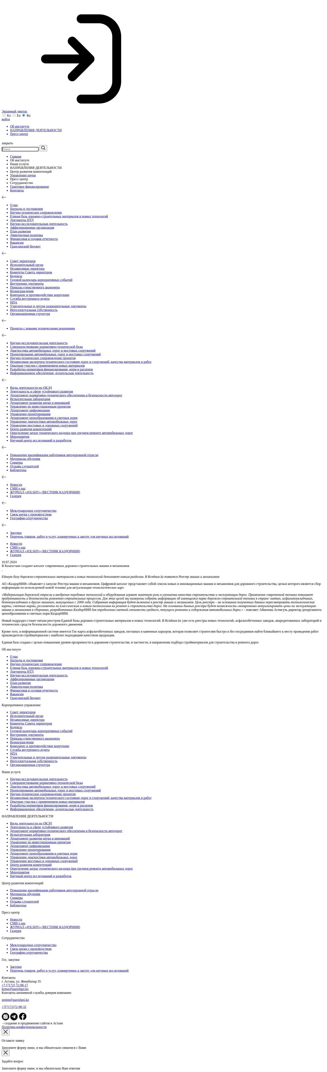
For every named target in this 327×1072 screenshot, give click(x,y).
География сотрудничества (29, 518)
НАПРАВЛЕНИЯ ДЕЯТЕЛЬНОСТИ (36, 130)
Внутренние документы (27, 283)
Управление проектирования (30, 414)
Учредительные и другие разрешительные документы (48, 306)
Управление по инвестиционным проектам (40, 406)
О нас (14, 205)
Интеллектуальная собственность (34, 310)
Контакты (17, 190)
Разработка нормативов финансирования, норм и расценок (51, 369)
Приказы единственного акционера (35, 287)
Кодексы (16, 276)
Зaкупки (16, 533)
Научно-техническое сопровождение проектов (43, 358)
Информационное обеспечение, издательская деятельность (51, 373)
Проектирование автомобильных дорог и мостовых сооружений (55, 354)
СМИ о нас (18, 488)
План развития (20, 231)
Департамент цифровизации (30, 410)
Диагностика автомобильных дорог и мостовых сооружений (53, 350)
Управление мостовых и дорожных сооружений (44, 425)
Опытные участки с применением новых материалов (47, 365)
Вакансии (17, 242)
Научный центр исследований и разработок (41, 440)
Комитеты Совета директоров (31, 272)
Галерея (15, 496)
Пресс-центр (19, 134)
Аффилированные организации (32, 227)
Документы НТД (22, 220)
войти (6, 119)
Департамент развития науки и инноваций (40, 403)
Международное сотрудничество (33, 510)
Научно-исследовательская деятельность (39, 224)
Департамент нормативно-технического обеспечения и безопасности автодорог (66, 395)
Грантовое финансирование (29, 186)
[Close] (6, 1032)
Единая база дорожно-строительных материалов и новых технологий (59, 216)
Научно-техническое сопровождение (36, 212)
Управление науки (23, 175)
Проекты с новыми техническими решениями (42, 328)
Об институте (19, 126)
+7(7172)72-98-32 (14, 1007)
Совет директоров (22, 261)
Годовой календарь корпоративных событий (41, 280)
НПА (13, 302)
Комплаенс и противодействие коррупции (39, 295)
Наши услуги (19, 164)
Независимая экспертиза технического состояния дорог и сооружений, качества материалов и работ (80, 362)
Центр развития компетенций (31, 171)
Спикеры (16, 462)
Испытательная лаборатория (30, 399)
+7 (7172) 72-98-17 (15, 985)
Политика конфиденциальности (24, 1027)
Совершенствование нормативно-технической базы (46, 346)
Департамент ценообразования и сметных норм (43, 418)
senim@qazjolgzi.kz (15, 1000)
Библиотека (18, 470)
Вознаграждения (22, 291)
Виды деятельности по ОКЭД (31, 387)
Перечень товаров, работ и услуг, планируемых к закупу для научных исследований (69, 536)
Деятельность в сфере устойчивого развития (41, 391)
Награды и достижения (26, 209)
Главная (15, 156)
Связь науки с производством (31, 514)
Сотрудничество (21, 183)
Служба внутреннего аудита (30, 298)
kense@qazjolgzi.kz (15, 989)
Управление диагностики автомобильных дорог (43, 421)
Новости (16, 484)
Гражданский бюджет (25, 246)
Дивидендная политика (26, 235)
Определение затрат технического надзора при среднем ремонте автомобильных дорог (71, 433)
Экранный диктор (68, 111)
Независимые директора (27, 268)
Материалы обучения (25, 459)
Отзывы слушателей (24, 466)
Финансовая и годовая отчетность (34, 239)
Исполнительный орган (26, 265)
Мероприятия (19, 436)
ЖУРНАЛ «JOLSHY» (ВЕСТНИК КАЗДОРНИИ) (45, 492)
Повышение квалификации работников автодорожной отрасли (54, 455)
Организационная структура (30, 313)
